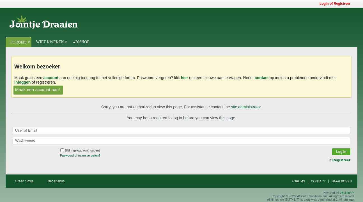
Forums (18, 42)
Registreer (341, 160)
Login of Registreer (337, 4)
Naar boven (342, 181)
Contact (318, 181)
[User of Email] (181, 130)
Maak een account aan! (37, 89)
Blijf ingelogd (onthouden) (80, 150)
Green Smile (26, 181)
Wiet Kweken (50, 42)
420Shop (81, 42)
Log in (341, 152)
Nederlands (57, 181)
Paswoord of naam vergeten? (80, 155)
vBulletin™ (347, 192)
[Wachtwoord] (181, 140)
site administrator (246, 107)
